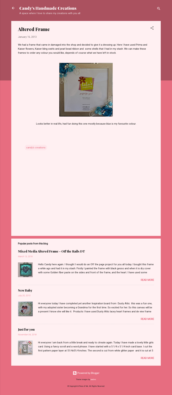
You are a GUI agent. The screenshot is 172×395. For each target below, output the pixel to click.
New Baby (25, 290)
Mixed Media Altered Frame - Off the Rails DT (51, 251)
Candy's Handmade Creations (47, 8)
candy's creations (36, 147)
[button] (152, 28)
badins (93, 379)
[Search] (159, 9)
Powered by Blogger (86, 373)
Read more (147, 279)
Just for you (26, 329)
